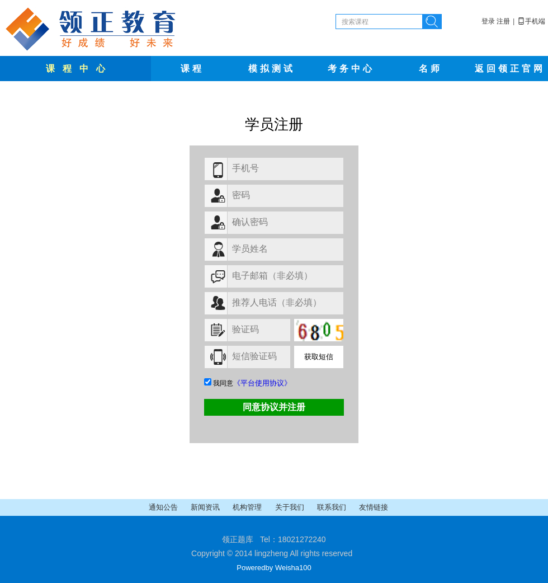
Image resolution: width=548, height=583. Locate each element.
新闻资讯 (206, 507)
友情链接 (373, 507)
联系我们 (332, 507)
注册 (503, 21)
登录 (488, 21)
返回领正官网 (510, 68)
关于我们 (290, 507)
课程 (192, 68)
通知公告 (164, 507)
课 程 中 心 (77, 68)
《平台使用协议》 (262, 383)
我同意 (247, 383)
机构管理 (248, 507)
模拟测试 (271, 68)
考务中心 (351, 68)
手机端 (531, 21)
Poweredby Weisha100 (274, 567)
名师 (430, 68)
